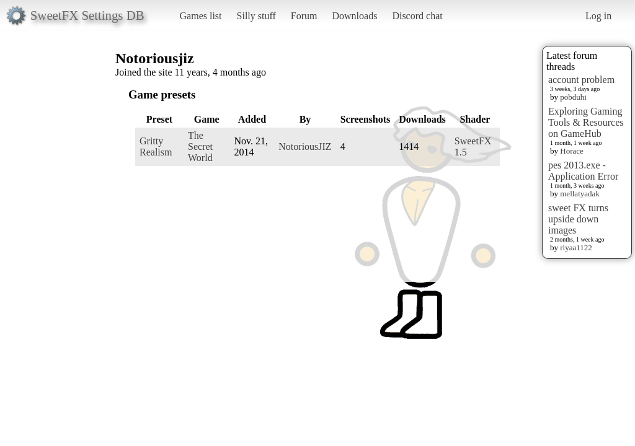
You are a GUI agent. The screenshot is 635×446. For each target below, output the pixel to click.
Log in (598, 16)
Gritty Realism (156, 146)
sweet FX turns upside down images (578, 219)
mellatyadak (580, 193)
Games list (201, 16)
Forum (304, 16)
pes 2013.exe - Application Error (583, 170)
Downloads (354, 16)
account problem (581, 79)
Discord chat (417, 16)
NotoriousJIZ (304, 146)
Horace (572, 150)
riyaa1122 (576, 247)
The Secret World (200, 146)
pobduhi (573, 97)
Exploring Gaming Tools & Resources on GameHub (586, 122)
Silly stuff (256, 16)
